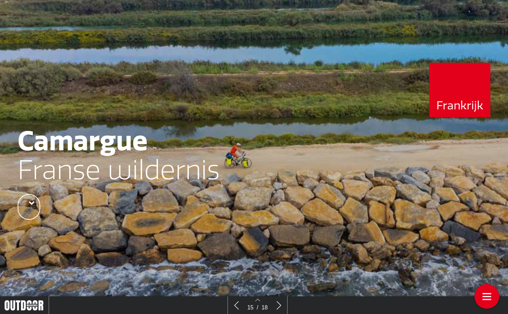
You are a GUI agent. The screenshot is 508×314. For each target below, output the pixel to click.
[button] (29, 207)
